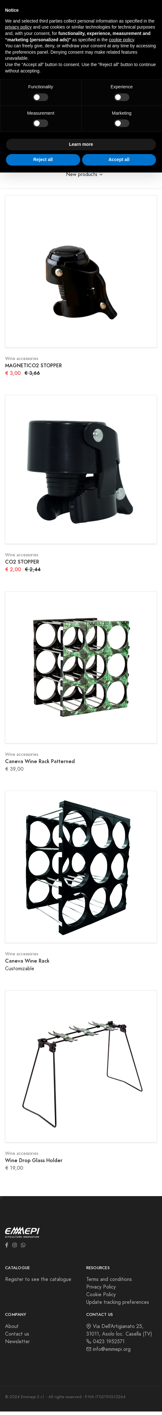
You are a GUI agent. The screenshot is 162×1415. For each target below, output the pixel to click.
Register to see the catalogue (38, 1279)
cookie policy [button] (121, 39)
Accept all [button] (118, 159)
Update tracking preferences (117, 1302)
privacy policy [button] (18, 27)
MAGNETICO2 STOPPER (33, 365)
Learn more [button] (81, 144)
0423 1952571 (105, 1341)
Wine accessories (21, 358)
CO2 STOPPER (22, 561)
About (12, 1326)
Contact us (17, 1333)
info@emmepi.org (108, 1349)
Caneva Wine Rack (27, 961)
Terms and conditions (109, 1279)
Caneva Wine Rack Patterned (40, 761)
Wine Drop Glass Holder (33, 1160)
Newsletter (17, 1341)
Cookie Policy (101, 1294)
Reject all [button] (43, 159)
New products (81, 174)
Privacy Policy (101, 1286)
